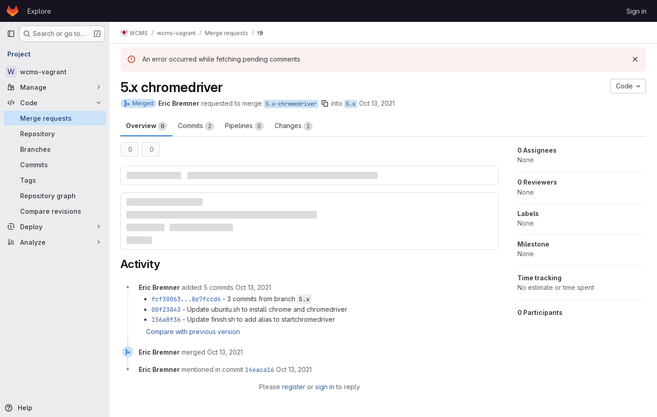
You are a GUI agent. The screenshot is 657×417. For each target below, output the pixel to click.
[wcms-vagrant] (55, 71)
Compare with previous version (193, 331)
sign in (324, 387)
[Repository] (55, 133)
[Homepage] (12, 11)
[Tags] (55, 180)
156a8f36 (166, 319)
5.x (350, 104)
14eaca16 (259, 370)
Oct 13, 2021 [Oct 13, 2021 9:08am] (377, 103)
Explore (39, 11)
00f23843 (166, 309)
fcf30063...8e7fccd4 (186, 299)
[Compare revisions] (55, 211)
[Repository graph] (55, 195)
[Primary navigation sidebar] (11, 33)
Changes (294, 126)
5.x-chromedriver (291, 104)
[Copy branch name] (324, 103)
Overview (146, 126)
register (293, 387)
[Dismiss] (635, 59)
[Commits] (55, 164)
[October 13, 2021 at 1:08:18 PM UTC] (253, 287)
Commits (196, 126)
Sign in (636, 11)
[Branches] (55, 149)
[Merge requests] (55, 118)
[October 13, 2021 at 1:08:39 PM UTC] (225, 352)
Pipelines (244, 126)
